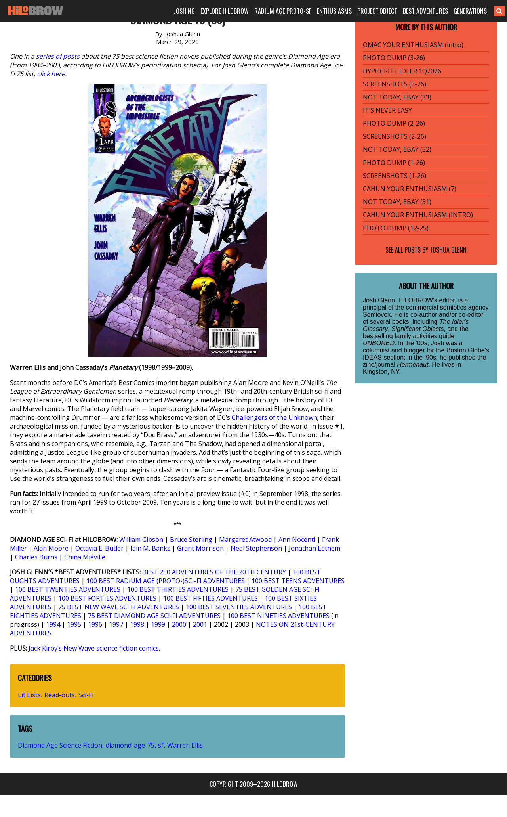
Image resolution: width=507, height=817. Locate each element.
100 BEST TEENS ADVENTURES (298, 580)
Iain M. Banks (150, 548)
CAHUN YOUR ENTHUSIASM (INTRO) (418, 214)
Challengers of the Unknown (274, 417)
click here (51, 73)
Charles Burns (36, 557)
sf (161, 745)
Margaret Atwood (245, 539)
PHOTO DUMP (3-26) (394, 58)
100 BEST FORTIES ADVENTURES (107, 598)
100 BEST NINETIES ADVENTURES (278, 615)
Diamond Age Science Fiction (60, 745)
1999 (158, 624)
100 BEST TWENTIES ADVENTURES (67, 589)
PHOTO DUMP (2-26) (394, 123)
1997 (116, 624)
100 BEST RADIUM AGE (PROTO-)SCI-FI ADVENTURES (165, 580)
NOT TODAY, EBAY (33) (397, 97)
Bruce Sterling (191, 539)
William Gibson (141, 539)
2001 (200, 624)
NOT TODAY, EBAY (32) (397, 149)
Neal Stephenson (256, 548)
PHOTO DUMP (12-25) (396, 228)
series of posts (58, 56)
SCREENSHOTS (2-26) (394, 136)
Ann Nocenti (296, 539)
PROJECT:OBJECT (377, 11)
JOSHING (184, 11)
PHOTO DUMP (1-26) (394, 162)
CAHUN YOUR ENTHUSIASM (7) (409, 188)
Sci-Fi (85, 695)
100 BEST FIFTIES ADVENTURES (210, 598)
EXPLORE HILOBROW (224, 11)
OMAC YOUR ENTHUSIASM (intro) (413, 44)
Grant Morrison (200, 548)
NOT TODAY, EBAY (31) (397, 201)
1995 (74, 624)
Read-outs (59, 695)
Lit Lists (29, 695)
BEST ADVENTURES (425, 11)
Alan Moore (51, 548)
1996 (95, 624)
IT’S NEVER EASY (387, 110)
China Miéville (84, 557)
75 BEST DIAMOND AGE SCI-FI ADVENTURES (154, 615)
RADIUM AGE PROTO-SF (282, 11)
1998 (137, 624)
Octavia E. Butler (99, 548)
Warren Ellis (185, 745)
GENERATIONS (470, 11)
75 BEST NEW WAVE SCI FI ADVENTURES (118, 607)
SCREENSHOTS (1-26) (394, 175)
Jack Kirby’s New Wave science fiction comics (94, 648)
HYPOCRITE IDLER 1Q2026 (402, 71)
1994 (53, 624)
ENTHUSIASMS (334, 11)
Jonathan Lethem (314, 548)
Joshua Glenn (448, 249)
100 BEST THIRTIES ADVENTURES (178, 589)
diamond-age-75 (130, 745)
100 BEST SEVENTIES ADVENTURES (239, 607)
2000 (179, 624)
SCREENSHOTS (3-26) (394, 84)
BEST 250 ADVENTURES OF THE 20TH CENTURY (214, 572)
